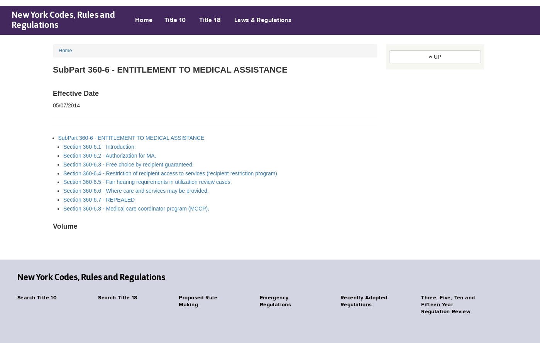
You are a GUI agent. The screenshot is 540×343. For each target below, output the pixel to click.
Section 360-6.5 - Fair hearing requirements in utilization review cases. (147, 182)
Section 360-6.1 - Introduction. (99, 147)
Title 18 (210, 20)
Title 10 (175, 20)
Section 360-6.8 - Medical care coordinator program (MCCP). (136, 208)
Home (144, 20)
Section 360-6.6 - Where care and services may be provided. (136, 191)
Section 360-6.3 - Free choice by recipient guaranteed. (128, 164)
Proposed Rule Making (198, 301)
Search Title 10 (37, 298)
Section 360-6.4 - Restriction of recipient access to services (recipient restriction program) (170, 173)
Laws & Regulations (263, 20)
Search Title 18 (117, 298)
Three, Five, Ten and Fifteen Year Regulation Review (448, 304)
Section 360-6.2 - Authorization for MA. (109, 156)
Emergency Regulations (275, 301)
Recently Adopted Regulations (364, 301)
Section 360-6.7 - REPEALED (99, 200)
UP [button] (435, 57)
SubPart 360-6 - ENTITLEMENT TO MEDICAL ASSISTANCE (131, 138)
